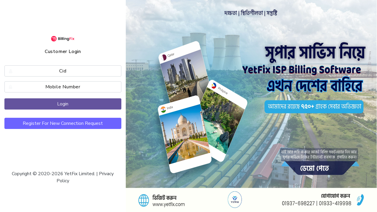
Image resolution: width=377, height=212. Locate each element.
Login (62, 104)
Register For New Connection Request (63, 123)
